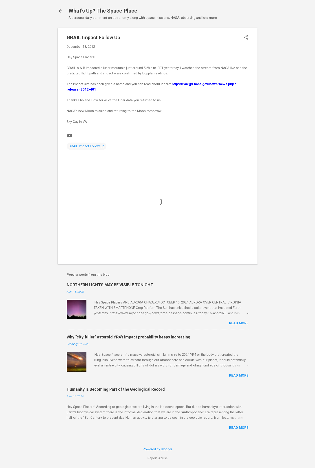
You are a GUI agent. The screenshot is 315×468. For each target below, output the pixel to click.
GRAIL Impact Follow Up (86, 146)
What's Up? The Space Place (102, 11)
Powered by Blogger (157, 449)
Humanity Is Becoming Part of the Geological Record (116, 389)
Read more (239, 323)
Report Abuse (158, 458)
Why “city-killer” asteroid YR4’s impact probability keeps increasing (128, 337)
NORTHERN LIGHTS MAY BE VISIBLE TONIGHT (110, 284)
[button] (246, 38)
